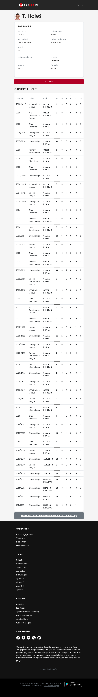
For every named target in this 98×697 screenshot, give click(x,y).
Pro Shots (20, 608)
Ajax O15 (19, 589)
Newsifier (20, 604)
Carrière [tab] (49, 81)
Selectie (19, 560)
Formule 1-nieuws (24, 615)
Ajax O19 (20, 578)
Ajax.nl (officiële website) (27, 611)
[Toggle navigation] (16, 5)
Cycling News (22, 619)
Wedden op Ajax (23, 623)
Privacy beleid (22, 545)
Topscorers (21, 567)
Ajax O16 (20, 586)
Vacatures (21, 538)
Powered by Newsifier (49, 669)
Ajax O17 (20, 582)
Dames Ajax (21, 575)
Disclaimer (21, 542)
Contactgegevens (24, 534)
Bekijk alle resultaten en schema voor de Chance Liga (49, 515)
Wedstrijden (21, 563)
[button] (78, 4)
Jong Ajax (20, 571)
